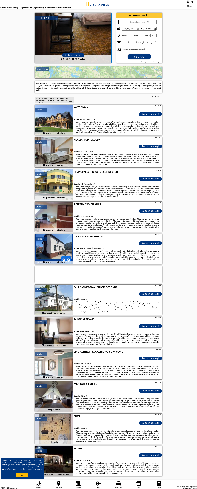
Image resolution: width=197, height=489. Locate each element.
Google (39, 460)
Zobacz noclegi (150, 114)
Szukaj (139, 56)
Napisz (194, 488)
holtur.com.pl (98, 4)
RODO (4, 471)
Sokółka (39, 109)
